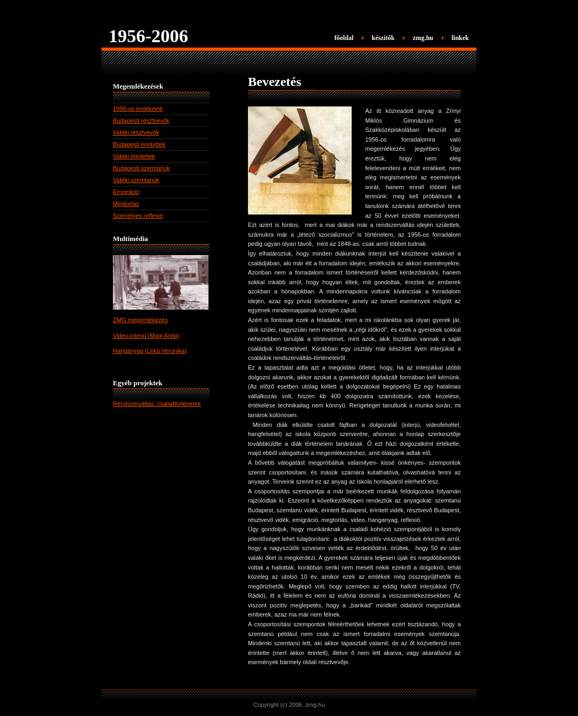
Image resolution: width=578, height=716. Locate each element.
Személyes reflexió (138, 215)
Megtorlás (126, 203)
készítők (383, 38)
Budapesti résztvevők (141, 120)
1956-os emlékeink (138, 108)
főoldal (343, 38)
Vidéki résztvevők (136, 132)
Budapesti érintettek (139, 144)
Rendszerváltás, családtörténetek (157, 403)
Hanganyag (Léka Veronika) (149, 350)
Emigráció (126, 192)
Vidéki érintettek (134, 156)
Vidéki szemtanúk (136, 180)
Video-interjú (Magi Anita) (146, 335)
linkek (460, 38)
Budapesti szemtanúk (141, 168)
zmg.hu (423, 38)
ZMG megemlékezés (140, 320)
